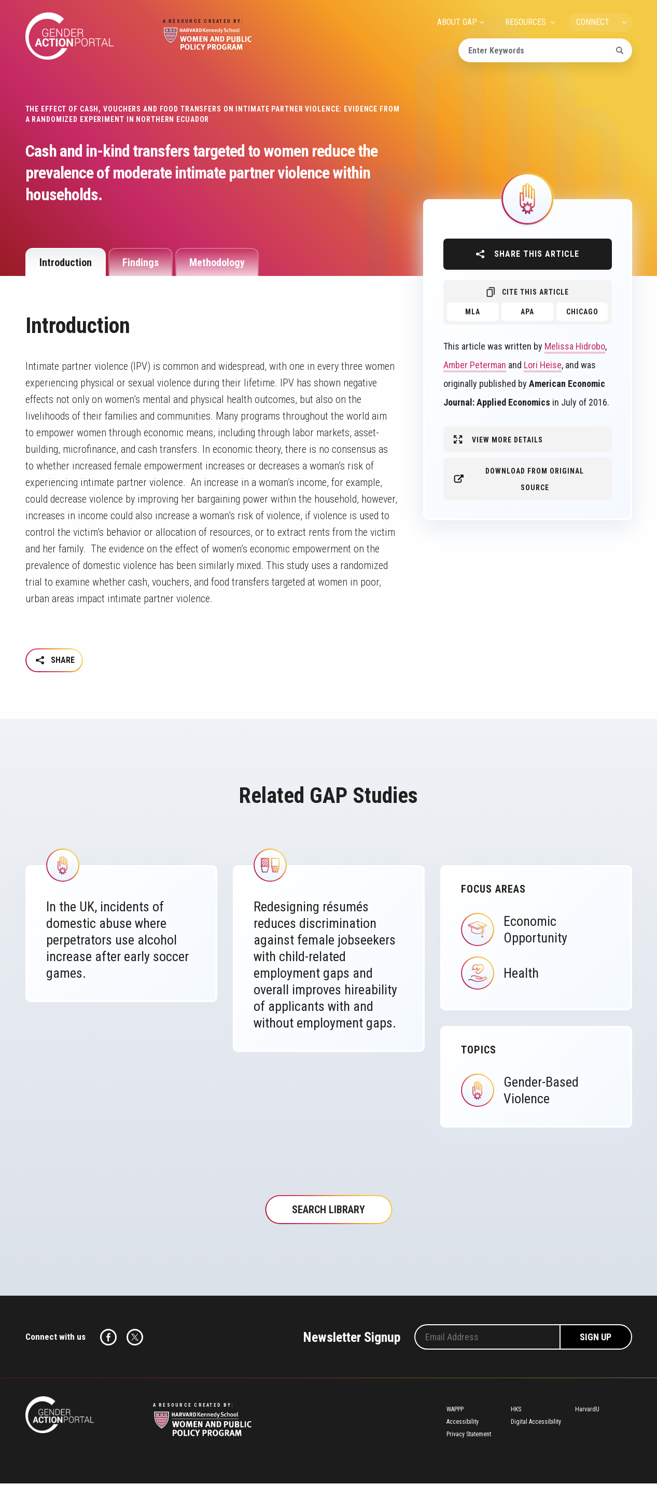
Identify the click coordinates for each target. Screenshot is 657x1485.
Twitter (135, 1338)
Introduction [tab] (65, 262)
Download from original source (534, 479)
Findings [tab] (140, 262)
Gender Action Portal (69, 36)
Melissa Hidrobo (574, 346)
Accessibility (462, 1423)
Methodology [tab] (217, 262)
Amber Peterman (474, 364)
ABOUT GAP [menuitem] (457, 22)
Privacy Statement (468, 1435)
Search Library (328, 1211)
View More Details (507, 440)
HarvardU (587, 1410)
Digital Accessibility (536, 1423)
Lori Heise (543, 364)
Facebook (108, 1338)
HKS (516, 1410)
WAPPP (455, 1410)
